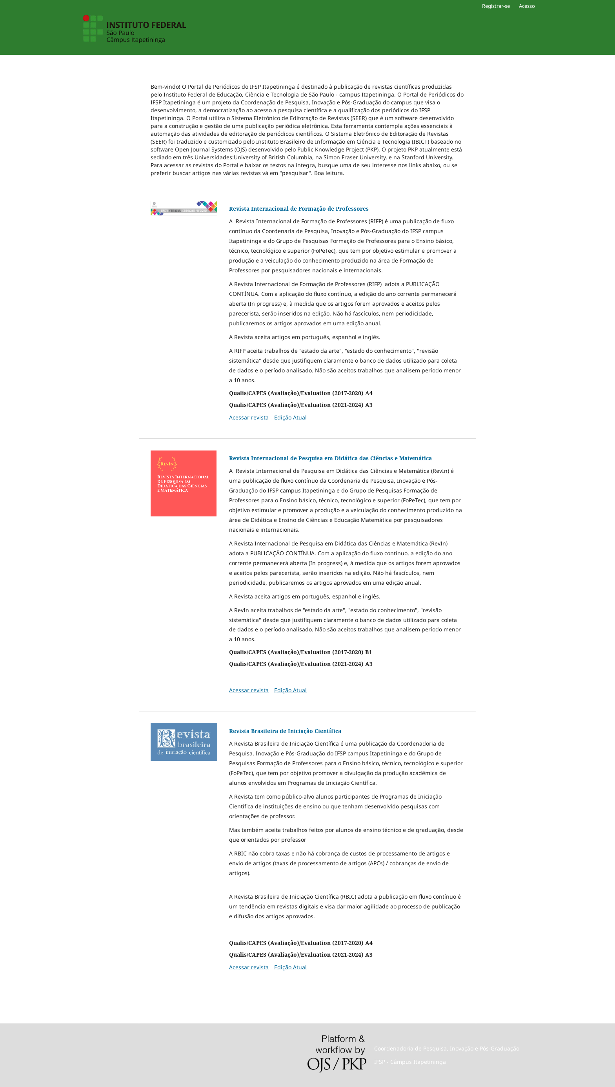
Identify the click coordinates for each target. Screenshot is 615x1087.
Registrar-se (496, 5)
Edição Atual (290, 417)
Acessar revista (249, 417)
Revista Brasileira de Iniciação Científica (285, 731)
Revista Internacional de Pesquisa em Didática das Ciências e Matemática (330, 458)
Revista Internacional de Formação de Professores (299, 208)
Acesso (527, 5)
